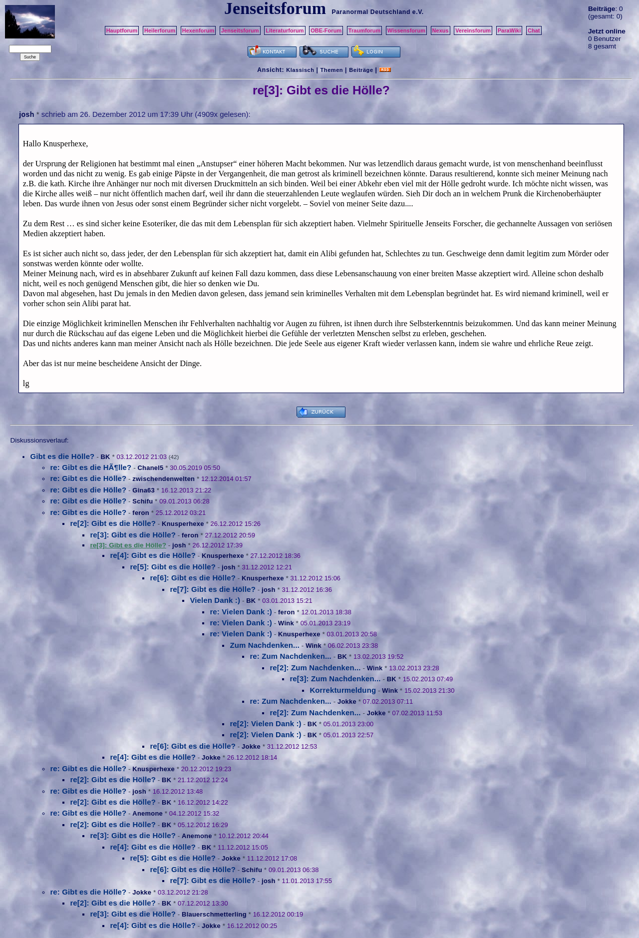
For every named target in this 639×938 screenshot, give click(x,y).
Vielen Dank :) (215, 600)
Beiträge (361, 70)
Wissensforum (406, 30)
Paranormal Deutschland (370, 11)
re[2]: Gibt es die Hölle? (113, 523)
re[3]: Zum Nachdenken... (335, 678)
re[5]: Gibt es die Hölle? (173, 566)
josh (26, 114)
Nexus (440, 30)
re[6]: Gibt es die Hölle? (193, 577)
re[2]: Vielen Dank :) (265, 723)
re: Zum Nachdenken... (290, 656)
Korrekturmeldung (343, 690)
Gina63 (143, 490)
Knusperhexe (183, 523)
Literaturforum (285, 30)
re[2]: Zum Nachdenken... (315, 667)
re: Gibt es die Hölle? (88, 478)
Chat (534, 30)
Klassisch (300, 70)
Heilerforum (159, 30)
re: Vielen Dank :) (241, 611)
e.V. (418, 11)
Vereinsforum (473, 30)
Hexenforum (198, 30)
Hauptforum (122, 30)
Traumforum (364, 30)
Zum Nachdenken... (265, 645)
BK (105, 457)
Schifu (142, 501)
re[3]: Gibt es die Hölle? (133, 534)
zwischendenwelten (163, 478)
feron (140, 512)
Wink (286, 623)
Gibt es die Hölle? (62, 456)
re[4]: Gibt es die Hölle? (153, 555)
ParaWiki (509, 30)
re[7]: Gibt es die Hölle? (213, 589)
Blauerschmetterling (214, 914)
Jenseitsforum (240, 30)
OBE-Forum (326, 30)
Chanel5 (150, 467)
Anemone (147, 813)
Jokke (346, 701)
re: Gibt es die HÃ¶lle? (90, 467)
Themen (331, 70)
